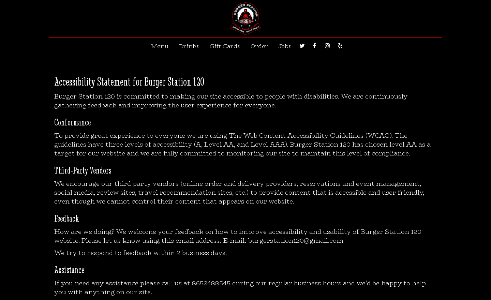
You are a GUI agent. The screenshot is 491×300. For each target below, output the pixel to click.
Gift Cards (225, 46)
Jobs (285, 46)
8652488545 (211, 283)
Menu (159, 46)
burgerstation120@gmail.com (295, 240)
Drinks (189, 46)
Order (259, 46)
